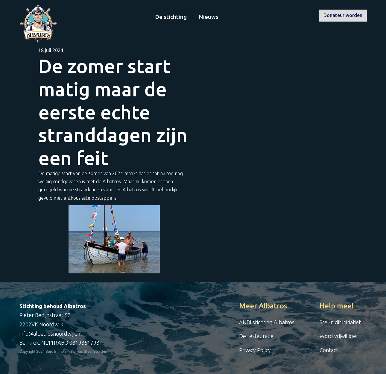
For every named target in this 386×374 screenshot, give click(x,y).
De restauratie (256, 336)
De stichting (171, 16)
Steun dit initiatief (340, 322)
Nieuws (208, 16)
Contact (329, 350)
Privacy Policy (255, 350)
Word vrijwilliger (339, 336)
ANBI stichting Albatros (266, 322)
